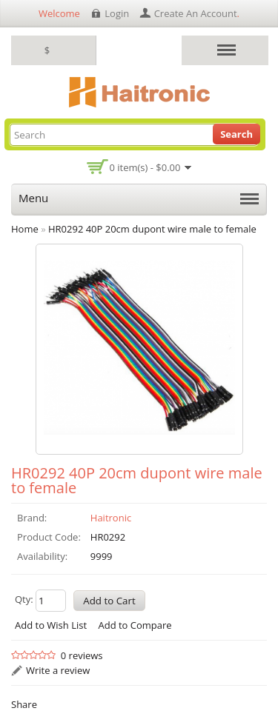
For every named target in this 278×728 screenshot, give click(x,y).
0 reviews (82, 655)
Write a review (58, 670)
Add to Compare (134, 625)
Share (24, 704)
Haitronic (110, 517)
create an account (195, 13)
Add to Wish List (51, 625)
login (117, 13)
